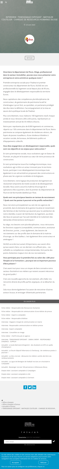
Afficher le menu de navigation (1, 2)
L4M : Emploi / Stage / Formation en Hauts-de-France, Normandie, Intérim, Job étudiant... (29, 2)
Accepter (15, 462)
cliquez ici (41, 466)
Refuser (43, 462)
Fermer (58, 453)
